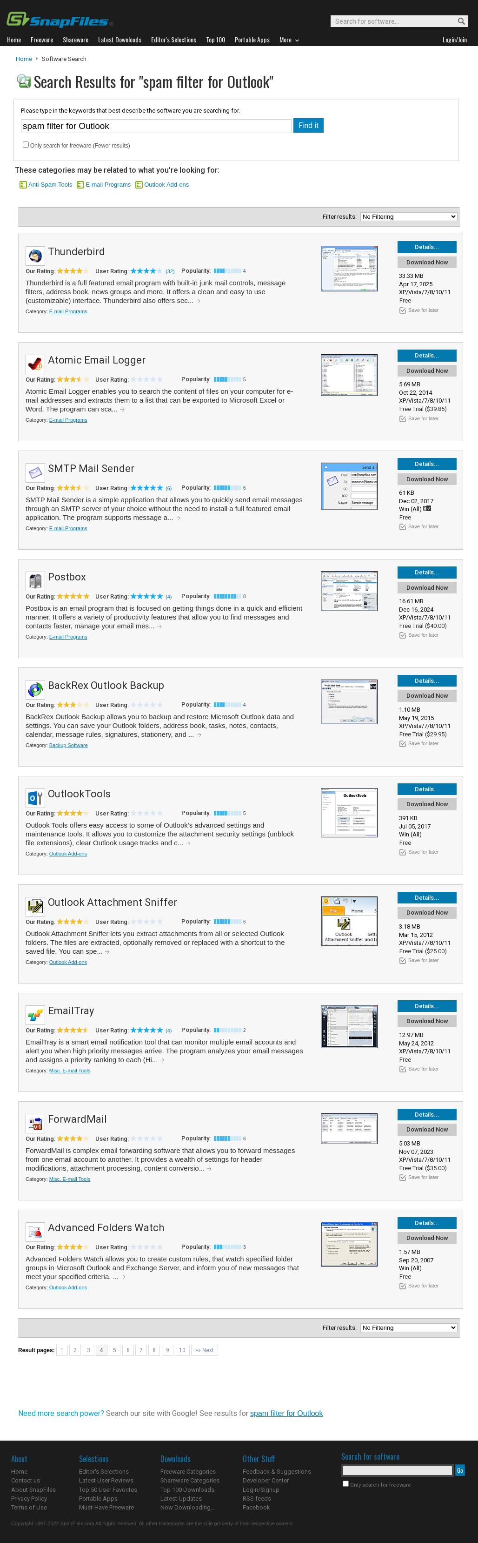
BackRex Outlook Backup (106, 685)
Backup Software (68, 745)
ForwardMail (77, 1119)
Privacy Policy (29, 1498)
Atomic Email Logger (97, 360)
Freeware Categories (188, 1471)
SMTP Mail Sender (91, 468)
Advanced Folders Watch (106, 1227)
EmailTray (71, 1011)
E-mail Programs (108, 184)
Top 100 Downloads (187, 1489)
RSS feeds (257, 1498)
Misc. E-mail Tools (69, 1070)
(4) (169, 597)
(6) (169, 488)
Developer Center (266, 1480)
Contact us (25, 1480)
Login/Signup (261, 1489)
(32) (170, 271)
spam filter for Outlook (286, 1413)
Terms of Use (29, 1507)
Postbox (67, 577)
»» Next (204, 1350)
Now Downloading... (187, 1507)
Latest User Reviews (106, 1480)
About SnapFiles (33, 1489)
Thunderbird (76, 251)
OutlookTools (79, 794)
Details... (427, 246)
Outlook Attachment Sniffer (112, 902)
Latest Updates (181, 1498)
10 (182, 1350)
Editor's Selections (104, 1471)
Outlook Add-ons (166, 184)
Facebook (256, 1507)
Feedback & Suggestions (277, 1471)
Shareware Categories (189, 1480)
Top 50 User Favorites (108, 1489)
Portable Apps (98, 1498)
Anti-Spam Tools (50, 184)
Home (24, 58)
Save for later (423, 310)
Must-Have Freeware (106, 1507)
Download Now (427, 262)
